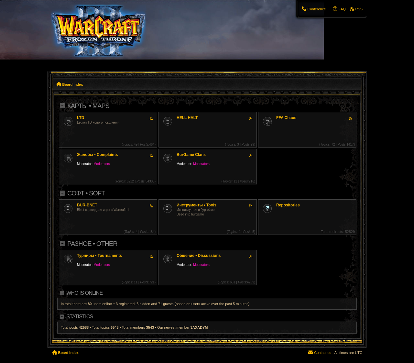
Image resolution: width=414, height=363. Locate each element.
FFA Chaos (286, 118)
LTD (80, 118)
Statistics (79, 316)
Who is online (84, 293)
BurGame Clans (191, 154)
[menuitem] (313, 9)
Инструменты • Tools (196, 205)
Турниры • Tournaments (99, 255)
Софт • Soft (86, 193)
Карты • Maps (88, 105)
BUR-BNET (87, 205)
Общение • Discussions (199, 255)
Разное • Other (92, 243)
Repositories (288, 205)
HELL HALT (187, 118)
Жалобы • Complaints (97, 154)
